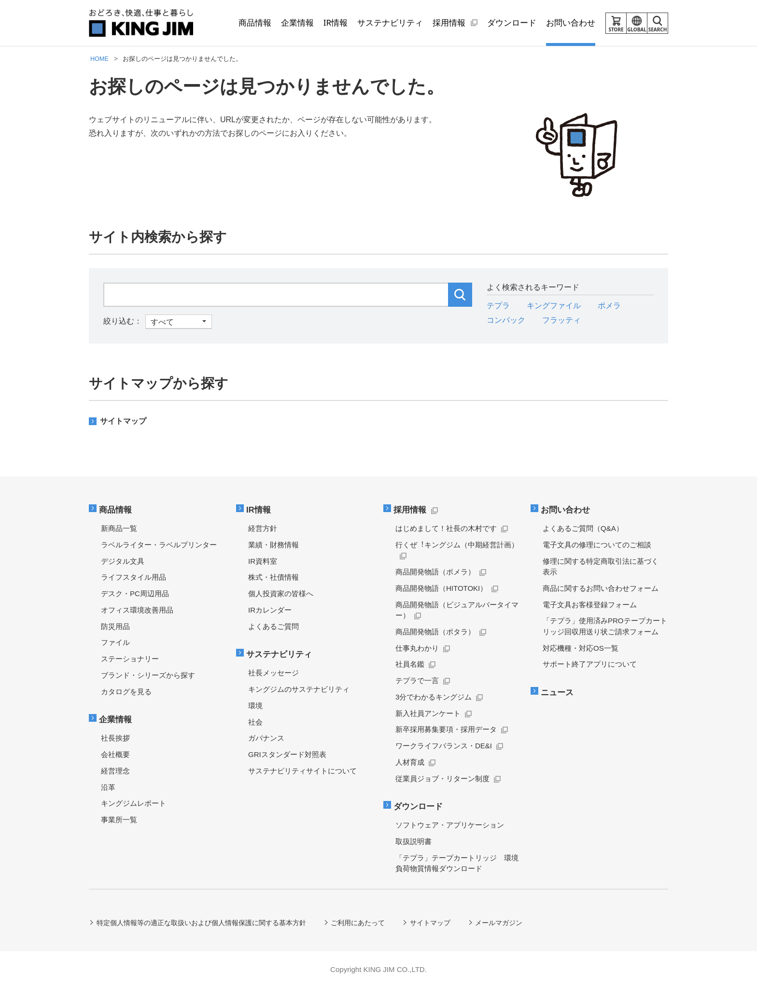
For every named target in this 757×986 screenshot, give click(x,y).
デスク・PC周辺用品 (135, 592)
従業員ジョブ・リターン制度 (442, 777)
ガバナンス (266, 736)
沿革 (108, 785)
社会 (255, 719)
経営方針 (262, 527)
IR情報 (259, 509)
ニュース (558, 691)
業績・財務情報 (273, 544)
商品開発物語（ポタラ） (435, 631)
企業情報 (116, 718)
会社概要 (115, 752)
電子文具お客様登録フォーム (590, 603)
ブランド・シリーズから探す (148, 674)
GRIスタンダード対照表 (287, 752)
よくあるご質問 (273, 625)
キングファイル (554, 305)
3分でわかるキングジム (433, 696)
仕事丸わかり (417, 647)
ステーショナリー (130, 658)
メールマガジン (499, 920)
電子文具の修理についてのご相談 (597, 544)
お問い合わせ (566, 509)
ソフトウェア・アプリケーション (449, 823)
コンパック (506, 320)
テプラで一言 (417, 679)
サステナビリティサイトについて (302, 768)
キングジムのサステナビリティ (299, 687)
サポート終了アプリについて (590, 663)
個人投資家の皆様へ (280, 592)
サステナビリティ (280, 652)
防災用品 (115, 625)
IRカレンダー (270, 609)
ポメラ (609, 305)
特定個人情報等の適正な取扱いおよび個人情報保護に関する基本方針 (201, 920)
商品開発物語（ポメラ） (435, 571)
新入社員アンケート (428, 712)
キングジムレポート (133, 801)
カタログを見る (126, 690)
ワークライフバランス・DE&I (443, 745)
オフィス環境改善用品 (137, 609)
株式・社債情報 (273, 576)
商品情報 (116, 509)
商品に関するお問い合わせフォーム (601, 587)
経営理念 (115, 768)
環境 (255, 703)
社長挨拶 (115, 736)
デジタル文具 (122, 560)
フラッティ (561, 320)
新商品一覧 (119, 527)
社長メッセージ (273, 671)
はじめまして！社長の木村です (446, 527)
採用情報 (410, 509)
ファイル (115, 641)
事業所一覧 (119, 818)
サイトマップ (123, 421)
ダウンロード (419, 805)
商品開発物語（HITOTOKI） (441, 587)
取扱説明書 (413, 839)
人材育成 (409, 761)
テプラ (498, 305)
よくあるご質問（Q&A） (583, 527)
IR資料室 (262, 560)
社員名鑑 (409, 663)
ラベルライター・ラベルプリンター (159, 544)
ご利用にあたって (358, 920)
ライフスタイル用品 (133, 576)
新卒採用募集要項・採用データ (446, 728)
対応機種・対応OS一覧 (580, 647)
